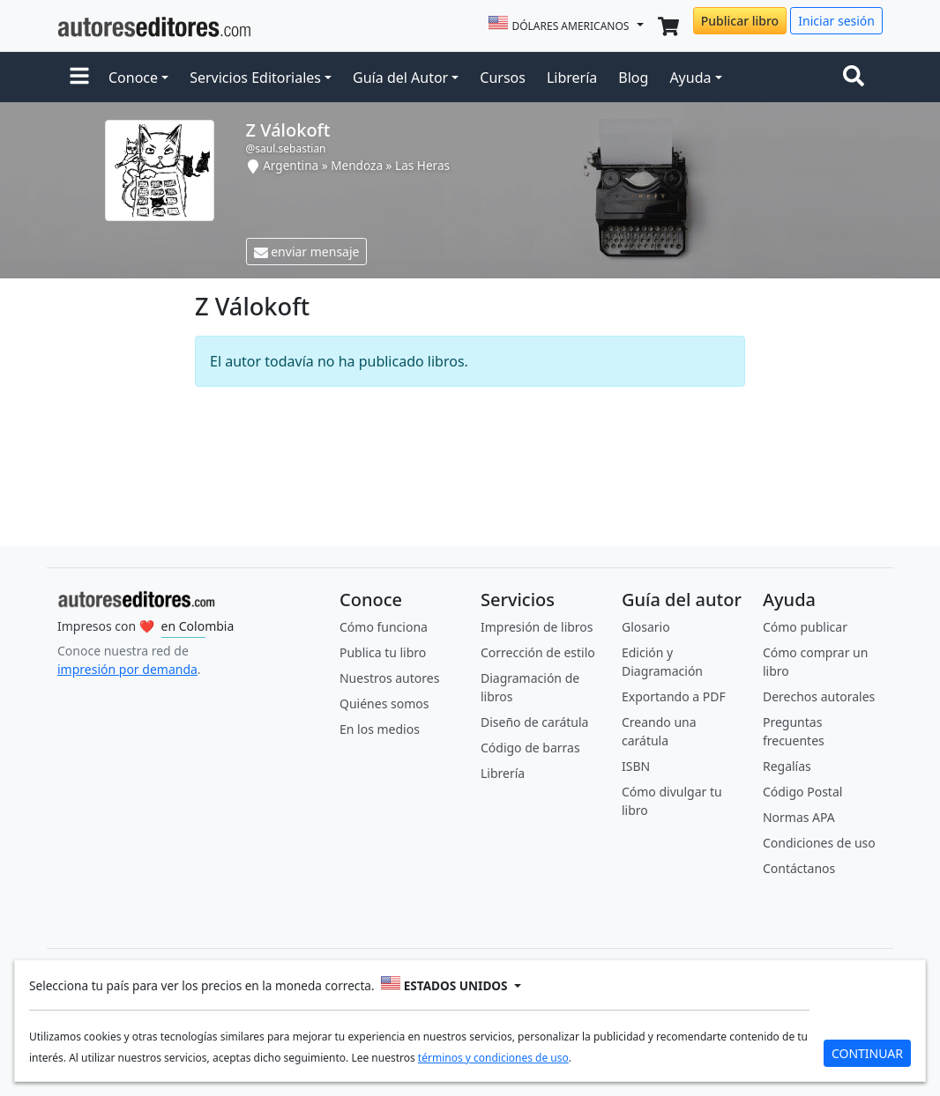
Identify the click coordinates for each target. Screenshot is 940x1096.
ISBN (636, 766)
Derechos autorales (819, 696)
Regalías (787, 766)
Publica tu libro (382, 652)
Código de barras (530, 747)
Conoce (133, 77)
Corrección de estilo (538, 652)
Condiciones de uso (819, 842)
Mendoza (357, 165)
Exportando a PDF (674, 696)
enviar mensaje (307, 251)
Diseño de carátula (534, 722)
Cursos (503, 77)
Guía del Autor (400, 77)
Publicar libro (740, 20)
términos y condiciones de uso (493, 1057)
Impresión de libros (537, 626)
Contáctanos (799, 868)
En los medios (379, 729)
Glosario (646, 626)
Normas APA (799, 817)
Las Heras (422, 165)
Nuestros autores (389, 678)
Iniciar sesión (836, 20)
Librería (572, 77)
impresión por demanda (127, 669)
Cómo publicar (805, 626)
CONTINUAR (867, 1053)
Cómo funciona (383, 626)
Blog (633, 77)
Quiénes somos (384, 703)
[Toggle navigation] (857, 77)
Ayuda (690, 77)
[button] (79, 77)
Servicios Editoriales (255, 77)
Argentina (290, 165)
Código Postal (802, 791)
